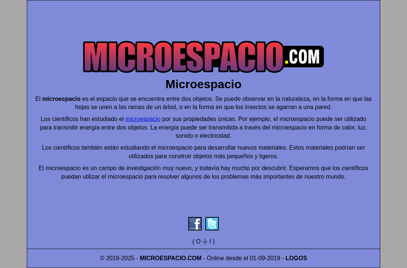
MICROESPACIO (163, 258)
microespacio (142, 119)
